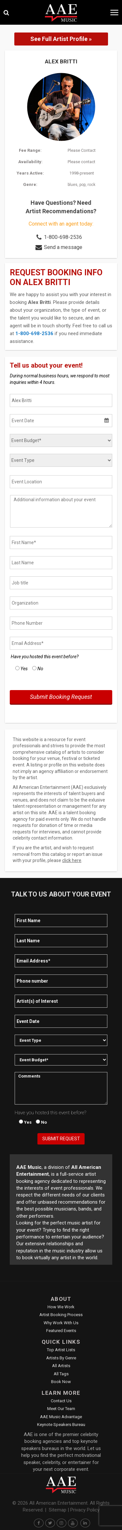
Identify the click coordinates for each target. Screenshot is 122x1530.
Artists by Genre (61, 1357)
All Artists (61, 1365)
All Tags (61, 1373)
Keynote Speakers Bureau (61, 1424)
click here (71, 860)
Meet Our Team (61, 1408)
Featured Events (61, 1330)
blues (72, 184)
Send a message (63, 247)
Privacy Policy (85, 1510)
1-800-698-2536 (63, 237)
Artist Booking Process (61, 1314)
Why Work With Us (61, 1322)
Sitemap (57, 1510)
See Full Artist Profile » (61, 38)
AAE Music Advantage (61, 1416)
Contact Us (61, 1400)
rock (91, 184)
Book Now (61, 1381)
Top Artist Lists (61, 1349)
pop (82, 184)
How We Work (61, 1306)
